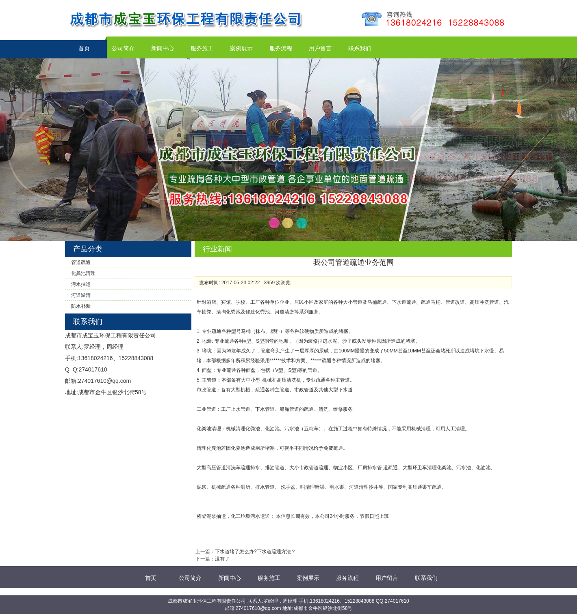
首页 (84, 48)
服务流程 (280, 48)
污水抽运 (81, 284)
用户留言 (320, 48)
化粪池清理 (83, 273)
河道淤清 (81, 295)
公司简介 (123, 48)
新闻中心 (162, 48)
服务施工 (202, 48)
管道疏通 (81, 262)
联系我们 (359, 48)
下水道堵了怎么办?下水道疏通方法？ (255, 551)
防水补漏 (81, 306)
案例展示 (241, 48)
